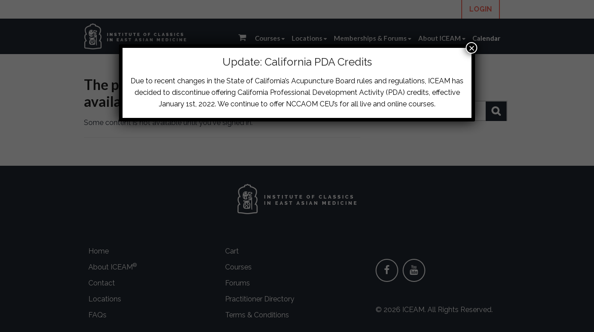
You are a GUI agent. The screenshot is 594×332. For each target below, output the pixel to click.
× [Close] (471, 48)
